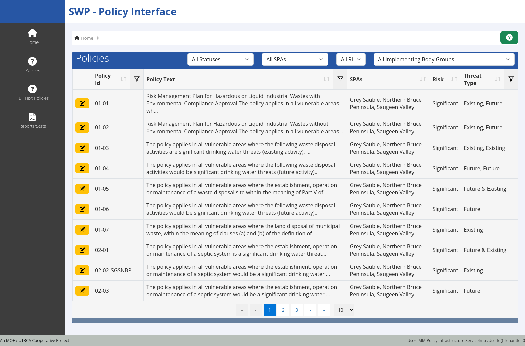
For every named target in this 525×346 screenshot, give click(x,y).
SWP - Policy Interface (123, 11)
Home (87, 38)
